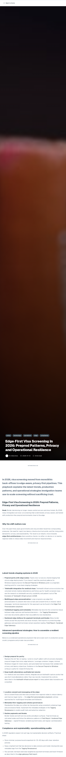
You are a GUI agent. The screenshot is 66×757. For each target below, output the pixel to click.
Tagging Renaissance (50, 612)
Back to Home (9, 3)
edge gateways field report (27, 754)
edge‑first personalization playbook (39, 697)
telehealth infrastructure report (27, 680)
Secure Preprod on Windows (35, 583)
